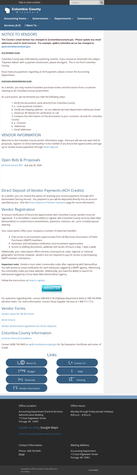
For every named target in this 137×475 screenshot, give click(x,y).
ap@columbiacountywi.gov (16, 46)
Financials (26, 379)
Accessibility (93, 470)
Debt (77, 371)
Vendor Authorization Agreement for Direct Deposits (29, 326)
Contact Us (77, 362)
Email (21, 454)
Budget (26, 371)
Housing (77, 379)
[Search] (88, 2)
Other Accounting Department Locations (40, 433)
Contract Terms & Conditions (17, 338)
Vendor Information (26, 388)
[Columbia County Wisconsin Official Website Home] (23, 10)
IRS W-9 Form (8, 320)
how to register (37, 280)
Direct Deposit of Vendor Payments (47, 202)
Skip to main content (29, 2)
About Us (26, 362)
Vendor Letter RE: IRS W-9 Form (18, 313)
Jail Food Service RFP (12, 165)
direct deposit (51, 146)
